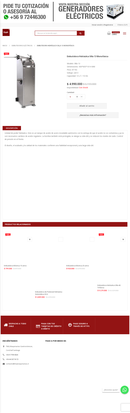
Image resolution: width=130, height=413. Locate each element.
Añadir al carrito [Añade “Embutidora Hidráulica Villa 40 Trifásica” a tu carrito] (123, 239)
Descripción (12, 128)
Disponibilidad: (73, 87)
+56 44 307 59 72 (12, 359)
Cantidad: (70, 92)
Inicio (5, 45)
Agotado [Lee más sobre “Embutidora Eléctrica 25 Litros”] (92, 239)
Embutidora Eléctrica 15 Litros (15, 265)
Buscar (80, 33)
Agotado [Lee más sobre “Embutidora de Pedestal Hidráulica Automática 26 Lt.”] (61, 239)
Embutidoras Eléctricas (22, 45)
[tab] (12, 128)
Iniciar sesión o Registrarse (102, 25)
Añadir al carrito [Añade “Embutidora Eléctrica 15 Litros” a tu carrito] (29, 239)
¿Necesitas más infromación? (92, 115)
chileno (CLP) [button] (122, 25)
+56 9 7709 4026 (12, 355)
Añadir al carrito (86, 106)
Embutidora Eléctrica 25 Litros (77, 265)
